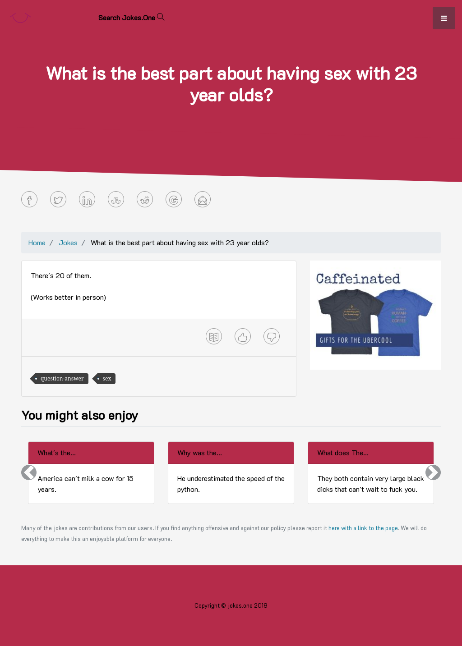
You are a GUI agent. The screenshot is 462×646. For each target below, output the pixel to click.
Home (37, 242)
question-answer (62, 378)
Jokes (68, 242)
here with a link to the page (363, 527)
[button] (29, 472)
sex (107, 378)
